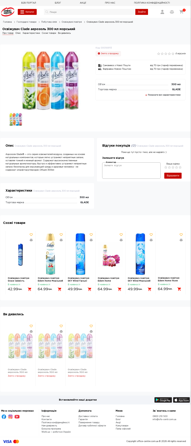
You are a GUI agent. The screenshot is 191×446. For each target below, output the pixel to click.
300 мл (176, 84)
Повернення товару (89, 423)
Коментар (111, 162)
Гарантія (83, 419)
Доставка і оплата (88, 416)
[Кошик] (181, 12)
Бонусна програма (51, 429)
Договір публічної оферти (92, 426)
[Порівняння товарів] (171, 12)
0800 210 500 (160, 416)
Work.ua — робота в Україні (56, 432)
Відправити (173, 175)
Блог (118, 419)
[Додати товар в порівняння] (31, 240)
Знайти (142, 12)
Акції (118, 423)
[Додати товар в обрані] (31, 234)
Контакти (46, 419)
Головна (120, 416)
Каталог (27, 12)
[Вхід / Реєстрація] (162, 12)
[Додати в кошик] (29, 289)
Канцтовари (122, 426)
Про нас (45, 416)
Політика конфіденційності (55, 423)
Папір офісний (123, 429)
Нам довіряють (49, 426)
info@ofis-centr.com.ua (164, 419)
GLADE (176, 89)
